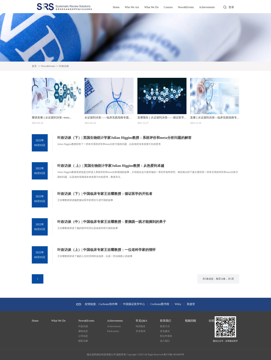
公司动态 (83, 336)
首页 (34, 66)
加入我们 (165, 341)
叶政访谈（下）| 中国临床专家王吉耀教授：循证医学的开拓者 (104, 194)
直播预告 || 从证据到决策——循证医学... (161, 117)
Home (116, 7)
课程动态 (83, 331)
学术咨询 (140, 331)
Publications (113, 331)
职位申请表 (166, 336)
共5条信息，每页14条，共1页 (218, 279)
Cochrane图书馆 (159, 304)
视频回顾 (190, 320)
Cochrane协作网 (108, 304)
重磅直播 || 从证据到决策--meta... (51, 117)
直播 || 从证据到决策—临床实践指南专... (214, 117)
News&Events (186, 7)
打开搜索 (224, 7)
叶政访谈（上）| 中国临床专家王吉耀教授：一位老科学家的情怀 (106, 250)
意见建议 (165, 331)
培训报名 (140, 326)
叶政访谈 (64, 66)
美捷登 (191, 304)
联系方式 (165, 326)
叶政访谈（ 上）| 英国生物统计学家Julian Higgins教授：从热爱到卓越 (110, 166)
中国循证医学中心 (134, 304)
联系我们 (165, 320)
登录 (231, 7)
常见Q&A (141, 320)
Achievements (207, 7)
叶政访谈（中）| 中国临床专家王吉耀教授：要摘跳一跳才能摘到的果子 (111, 222)
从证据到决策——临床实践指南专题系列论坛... (113, 117)
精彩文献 (83, 341)
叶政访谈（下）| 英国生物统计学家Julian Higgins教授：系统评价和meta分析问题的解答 (124, 138)
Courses (168, 7)
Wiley (178, 304)
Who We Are (132, 7)
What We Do (151, 7)
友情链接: (90, 304)
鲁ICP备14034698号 (173, 354)
